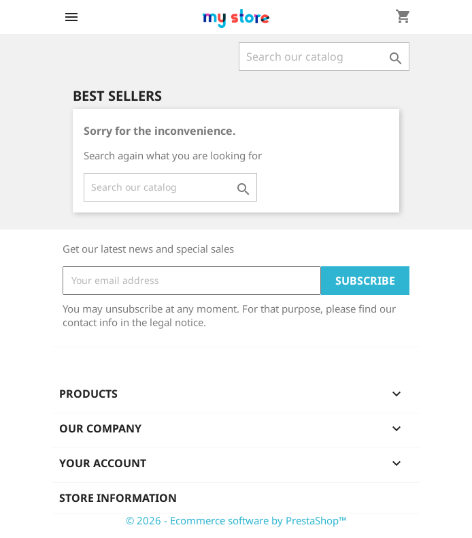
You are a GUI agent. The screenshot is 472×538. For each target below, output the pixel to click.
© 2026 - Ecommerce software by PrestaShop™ (236, 520)
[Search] (324, 56)
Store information (118, 497)
